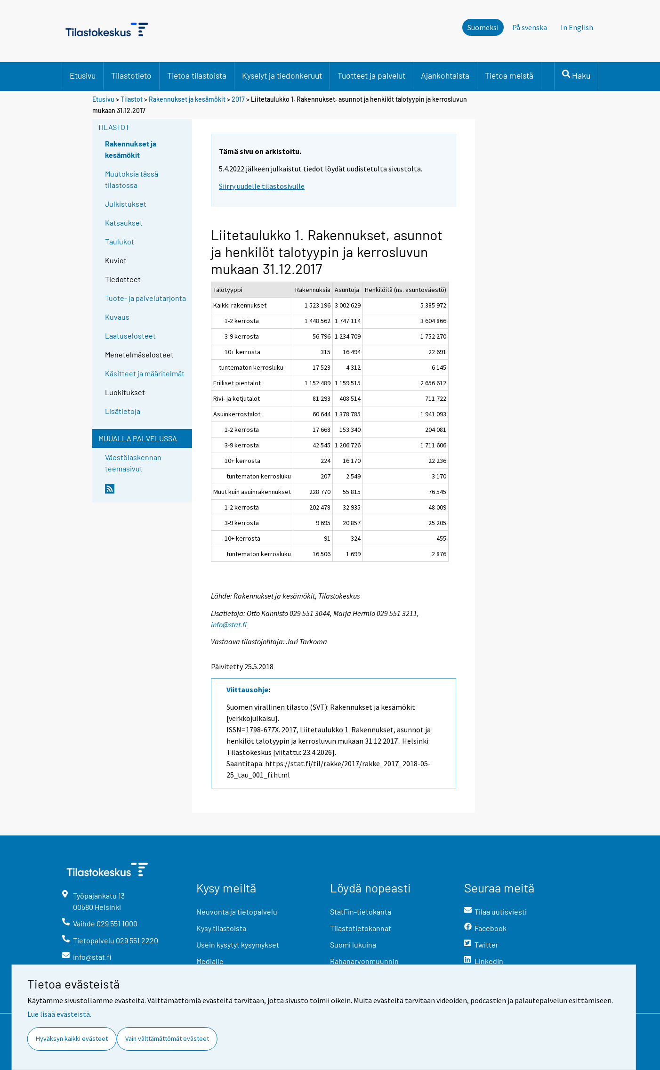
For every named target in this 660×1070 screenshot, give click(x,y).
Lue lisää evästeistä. (59, 1014)
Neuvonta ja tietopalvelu (236, 911)
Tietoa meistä (509, 75)
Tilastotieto (131, 75)
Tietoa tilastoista (196, 75)
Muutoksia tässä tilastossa (131, 179)
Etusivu (83, 75)
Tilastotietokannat (360, 928)
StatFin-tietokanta (360, 911)
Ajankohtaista (445, 75)
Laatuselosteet (130, 335)
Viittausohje (247, 689)
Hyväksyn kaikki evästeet (72, 1038)
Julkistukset (125, 203)
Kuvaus (117, 316)
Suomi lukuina (353, 944)
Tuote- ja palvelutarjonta (145, 297)
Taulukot (119, 241)
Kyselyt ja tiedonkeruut (282, 75)
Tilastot (132, 99)
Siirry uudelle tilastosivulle (262, 186)
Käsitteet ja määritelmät (145, 373)
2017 (238, 99)
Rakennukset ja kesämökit (187, 99)
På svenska (529, 27)
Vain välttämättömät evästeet (167, 1038)
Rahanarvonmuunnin (364, 961)
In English (577, 27)
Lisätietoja (122, 410)
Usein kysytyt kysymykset (237, 944)
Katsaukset (124, 222)
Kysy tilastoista (221, 928)
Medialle (210, 961)
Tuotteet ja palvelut (371, 75)
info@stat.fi (229, 624)
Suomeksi (483, 27)
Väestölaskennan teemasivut (133, 463)
